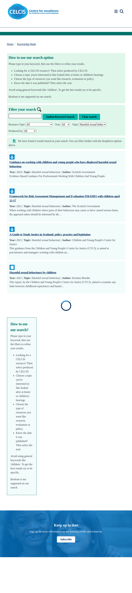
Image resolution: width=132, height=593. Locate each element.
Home (10, 44)
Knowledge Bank (26, 44)
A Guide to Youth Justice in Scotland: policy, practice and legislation (50, 234)
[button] (116, 11)
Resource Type (17, 124)
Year (57, 124)
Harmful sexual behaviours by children (33, 272)
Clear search (89, 116)
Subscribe (66, 539)
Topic (75, 124)
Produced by (15, 130)
